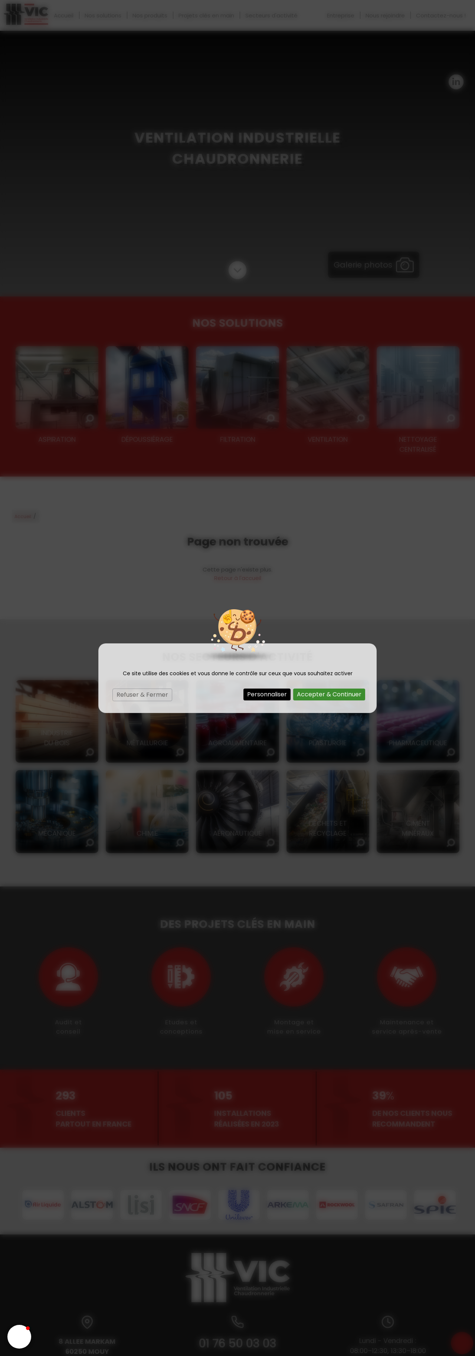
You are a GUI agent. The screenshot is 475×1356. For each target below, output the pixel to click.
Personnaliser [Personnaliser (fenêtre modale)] (267, 694)
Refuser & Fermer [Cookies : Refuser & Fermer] (142, 694)
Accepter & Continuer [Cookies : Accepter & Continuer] (329, 694)
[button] (19, 1337)
